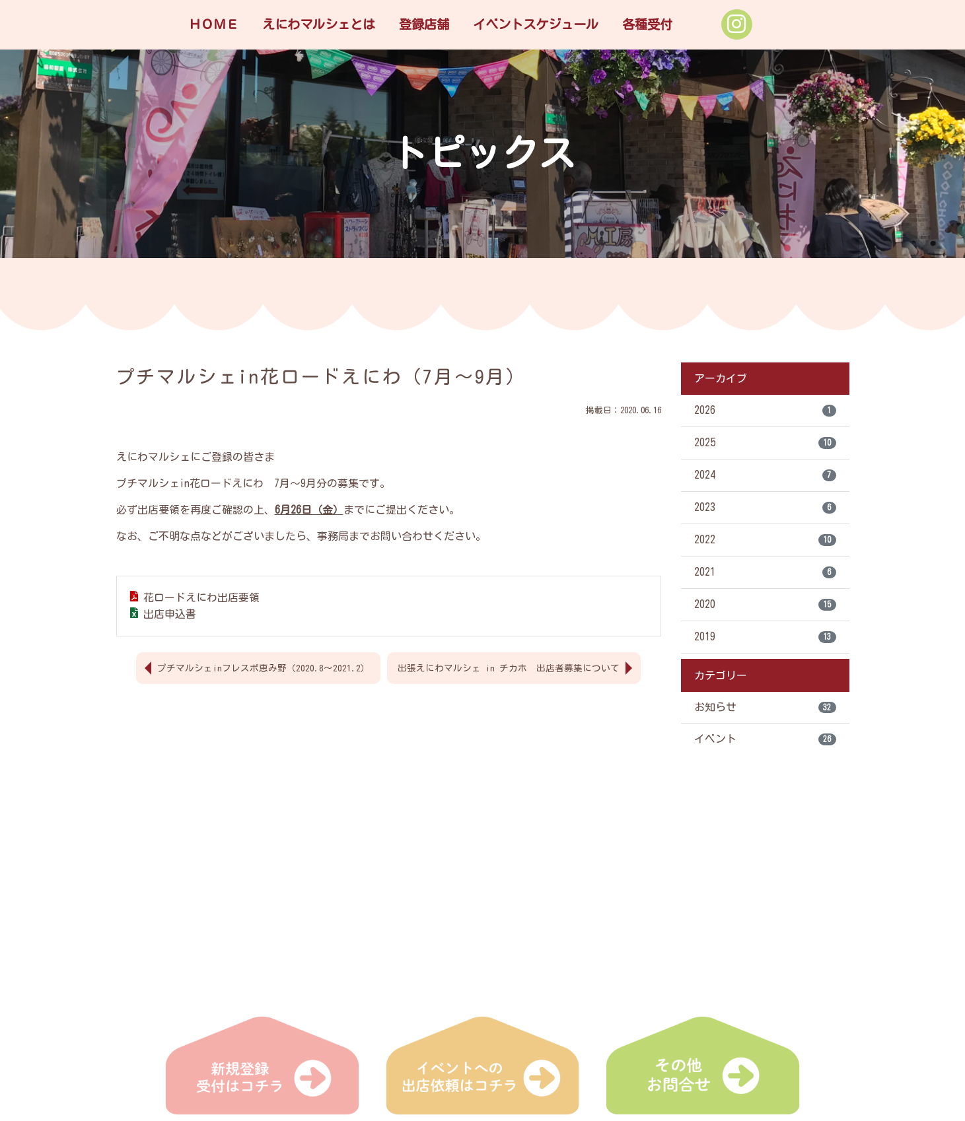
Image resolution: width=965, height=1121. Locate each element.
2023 (765, 508)
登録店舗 (424, 24)
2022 (765, 540)
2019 (765, 637)
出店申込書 (169, 613)
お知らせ (765, 708)
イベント (765, 740)
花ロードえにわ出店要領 (201, 597)
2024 (765, 475)
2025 (765, 443)
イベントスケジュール (535, 24)
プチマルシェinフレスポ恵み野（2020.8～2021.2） (263, 666)
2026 (765, 411)
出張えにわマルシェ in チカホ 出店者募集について (509, 666)
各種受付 (647, 24)
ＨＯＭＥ (213, 24)
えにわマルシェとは (318, 24)
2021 (765, 572)
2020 (765, 605)
